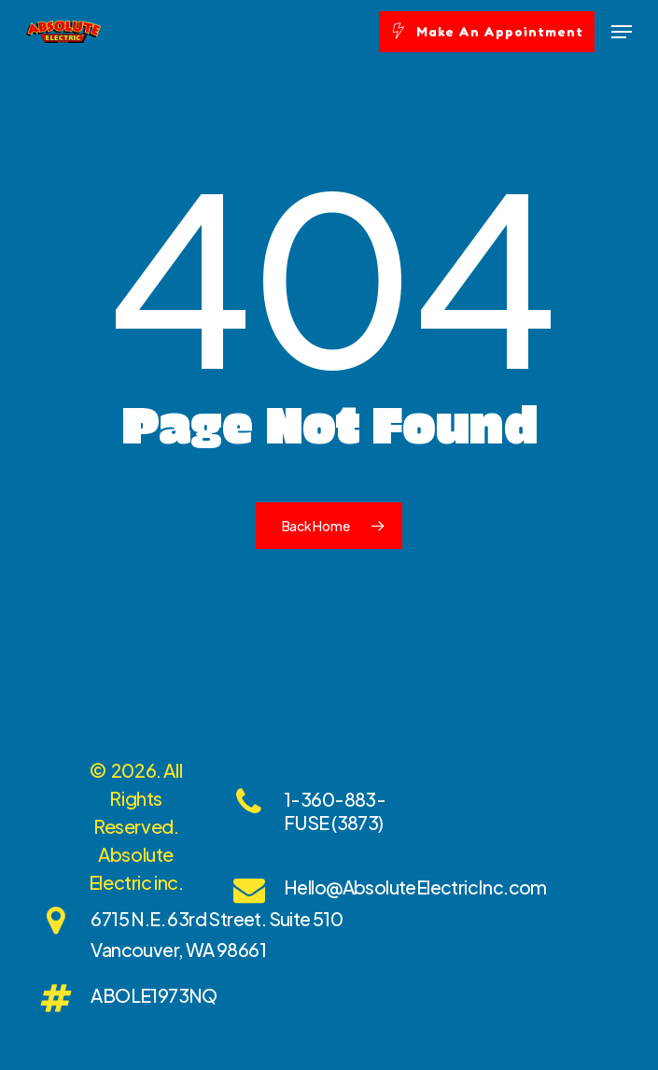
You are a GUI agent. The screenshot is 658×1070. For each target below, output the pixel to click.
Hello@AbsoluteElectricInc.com (415, 886)
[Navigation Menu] (621, 31)
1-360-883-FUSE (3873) (334, 810)
